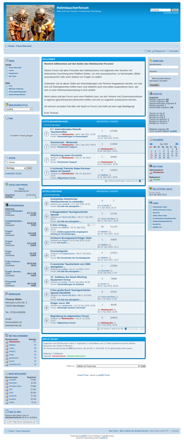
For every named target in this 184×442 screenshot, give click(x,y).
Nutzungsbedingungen (17, 92)
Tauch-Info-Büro (69, 217)
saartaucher (67, 305)
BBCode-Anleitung (16, 89)
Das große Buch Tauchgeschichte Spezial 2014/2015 (70, 291)
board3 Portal (83, 375)
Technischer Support (67, 147)
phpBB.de (104, 438)
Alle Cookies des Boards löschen (134, 431)
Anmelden (174, 51)
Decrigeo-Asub (15, 386)
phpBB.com (157, 227)
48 (35, 351)
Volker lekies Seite (160, 216)
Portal (11, 46)
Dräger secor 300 (60, 303)
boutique (12, 399)
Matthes (12, 345)
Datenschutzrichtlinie (17, 94)
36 (35, 355)
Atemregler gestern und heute (71, 308)
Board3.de (157, 224)
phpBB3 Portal (104, 375)
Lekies (11, 348)
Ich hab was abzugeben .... (69, 206)
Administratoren (59, 356)
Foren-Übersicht (23, 46)
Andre (11, 355)
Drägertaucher (68, 253)
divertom (156, 213)
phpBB (83, 436)
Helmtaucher (14, 342)
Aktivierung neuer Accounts (66, 155)
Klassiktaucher (15, 364)
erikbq (11, 402)
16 (35, 361)
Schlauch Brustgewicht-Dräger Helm (71, 238)
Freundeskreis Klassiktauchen (164, 218)
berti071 (12, 351)
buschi (11, 361)
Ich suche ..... (63, 242)
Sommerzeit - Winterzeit (63, 142)
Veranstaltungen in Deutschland (72, 136)
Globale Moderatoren (76, 356)
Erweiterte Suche (171, 13)
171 (34, 342)
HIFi (10, 389)
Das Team (12, 76)
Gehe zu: (71, 366)
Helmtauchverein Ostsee (162, 210)
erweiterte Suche (13, 173)
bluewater (13, 383)
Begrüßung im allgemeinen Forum (69, 316)
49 (35, 348)
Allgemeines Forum (66, 178)
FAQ (149, 51)
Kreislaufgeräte (59, 251)
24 (35, 358)
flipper (22, 189)
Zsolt (11, 393)
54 (35, 345)
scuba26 (12, 380)
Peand (65, 240)
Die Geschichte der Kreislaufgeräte (73, 258)
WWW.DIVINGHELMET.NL (162, 221)
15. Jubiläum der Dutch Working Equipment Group (68, 278)
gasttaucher (14, 358)
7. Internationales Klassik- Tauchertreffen (66, 130)
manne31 (13, 396)
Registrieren (160, 51)
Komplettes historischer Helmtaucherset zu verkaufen (66, 200)
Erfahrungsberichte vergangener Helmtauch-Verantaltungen (69, 233)
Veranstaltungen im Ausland (70, 284)
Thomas (156, 180)
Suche (11, 70)
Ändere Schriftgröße (176, 45)
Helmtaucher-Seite (160, 207)
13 (142, 329)
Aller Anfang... (60, 225)
